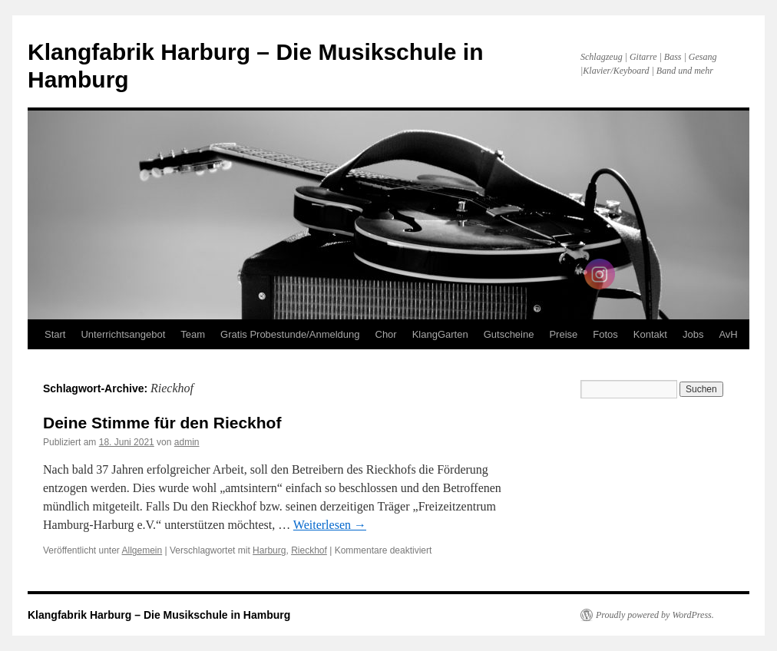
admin (187, 442)
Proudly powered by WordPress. (655, 615)
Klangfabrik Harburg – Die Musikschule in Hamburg (159, 615)
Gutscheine (509, 334)
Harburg (269, 550)
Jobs (693, 334)
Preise (563, 334)
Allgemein (142, 550)
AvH (728, 334)
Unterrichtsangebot (123, 334)
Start (55, 334)
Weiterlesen (329, 524)
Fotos (605, 334)
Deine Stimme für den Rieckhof (162, 422)
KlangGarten (440, 334)
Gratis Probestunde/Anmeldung (289, 334)
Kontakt (650, 334)
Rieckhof (309, 550)
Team (192, 334)
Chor (386, 334)
